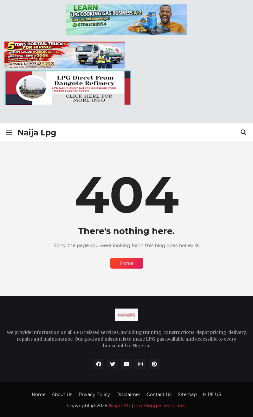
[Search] (244, 132)
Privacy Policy (94, 394)
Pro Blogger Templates (160, 405)
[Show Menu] (8, 132)
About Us (62, 394)
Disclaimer (128, 394)
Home (126, 263)
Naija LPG (119, 405)
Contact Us (159, 394)
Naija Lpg (36, 132)
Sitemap (187, 394)
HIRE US (212, 394)
